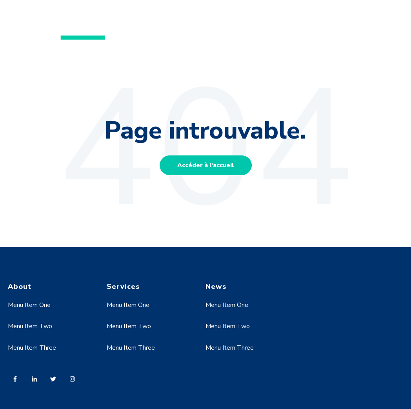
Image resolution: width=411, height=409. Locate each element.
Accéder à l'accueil (205, 165)
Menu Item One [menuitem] (29, 305)
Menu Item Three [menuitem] (32, 347)
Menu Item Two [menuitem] (30, 326)
